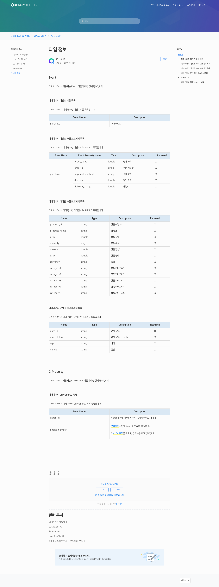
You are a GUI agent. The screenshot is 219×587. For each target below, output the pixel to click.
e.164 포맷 (118, 433)
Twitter (54, 473)
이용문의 (201, 5)
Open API (56, 36)
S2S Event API (19, 64)
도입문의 (191, 5)
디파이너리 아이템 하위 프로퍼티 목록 (195, 68)
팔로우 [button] (165, 59)
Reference (17, 68)
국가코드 (115, 426)
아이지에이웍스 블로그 (160, 5)
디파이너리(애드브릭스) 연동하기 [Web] (67, 541)
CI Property (183, 77)
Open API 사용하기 (20, 55)
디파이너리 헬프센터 (20, 36)
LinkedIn (58, 473)
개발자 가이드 (40, 36)
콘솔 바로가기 (178, 5)
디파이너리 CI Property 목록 (192, 82)
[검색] (109, 21)
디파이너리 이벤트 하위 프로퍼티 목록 (195, 64)
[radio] (102, 490)
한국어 (184, 580)
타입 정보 (16, 73)
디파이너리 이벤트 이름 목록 (192, 59)
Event (180, 55)
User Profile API (20, 59)
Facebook (50, 473)
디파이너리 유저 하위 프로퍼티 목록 (195, 73)
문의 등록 (119, 504)
